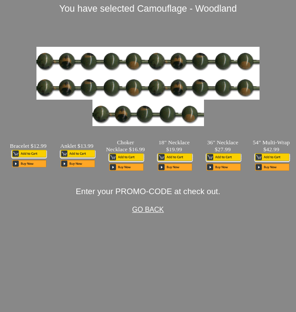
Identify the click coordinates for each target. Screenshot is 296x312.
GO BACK (148, 209)
